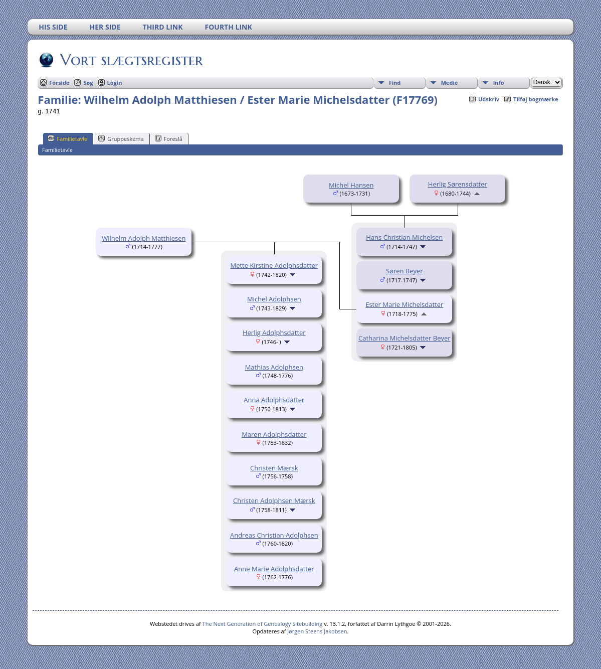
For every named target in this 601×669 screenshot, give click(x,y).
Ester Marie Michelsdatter (404, 304)
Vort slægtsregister (131, 60)
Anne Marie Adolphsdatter (274, 568)
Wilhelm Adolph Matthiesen (143, 238)
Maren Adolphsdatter (274, 434)
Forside (59, 82)
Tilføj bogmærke (535, 99)
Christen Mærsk (274, 467)
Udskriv (488, 99)
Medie (449, 82)
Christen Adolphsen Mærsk (274, 500)
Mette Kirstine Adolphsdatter (274, 265)
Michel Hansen (351, 185)
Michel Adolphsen (274, 298)
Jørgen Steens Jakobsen (317, 631)
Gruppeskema (120, 138)
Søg (88, 82)
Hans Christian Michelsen (404, 237)
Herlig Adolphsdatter (274, 332)
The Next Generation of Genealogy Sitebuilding (263, 623)
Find (395, 82)
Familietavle (67, 138)
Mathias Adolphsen (274, 367)
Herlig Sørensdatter (457, 184)
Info (498, 82)
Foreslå (168, 138)
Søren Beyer (404, 270)
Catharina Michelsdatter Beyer (404, 338)
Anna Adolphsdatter (274, 399)
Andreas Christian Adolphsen (274, 535)
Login (114, 82)
